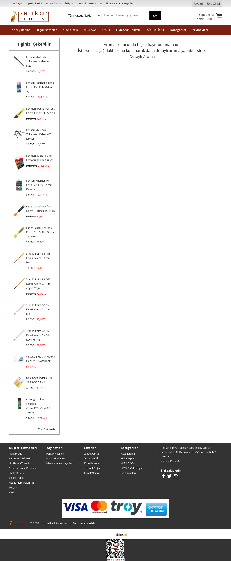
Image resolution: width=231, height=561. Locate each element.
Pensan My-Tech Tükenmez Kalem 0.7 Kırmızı (38, 134)
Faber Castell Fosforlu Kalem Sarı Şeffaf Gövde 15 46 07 (40, 232)
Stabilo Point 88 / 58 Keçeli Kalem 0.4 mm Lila (38, 309)
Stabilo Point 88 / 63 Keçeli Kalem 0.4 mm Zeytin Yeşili (38, 284)
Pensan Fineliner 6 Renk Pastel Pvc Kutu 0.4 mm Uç (40, 87)
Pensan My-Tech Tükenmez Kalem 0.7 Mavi (38, 61)
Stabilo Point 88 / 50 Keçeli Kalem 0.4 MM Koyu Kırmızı (38, 335)
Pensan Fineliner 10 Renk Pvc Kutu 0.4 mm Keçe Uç (39, 185)
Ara (155, 16)
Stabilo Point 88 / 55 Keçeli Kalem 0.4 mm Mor (38, 258)
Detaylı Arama (142, 56)
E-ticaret (110, 534)
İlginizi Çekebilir (34, 44)
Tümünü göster (47, 429)
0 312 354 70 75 (170, 460)
